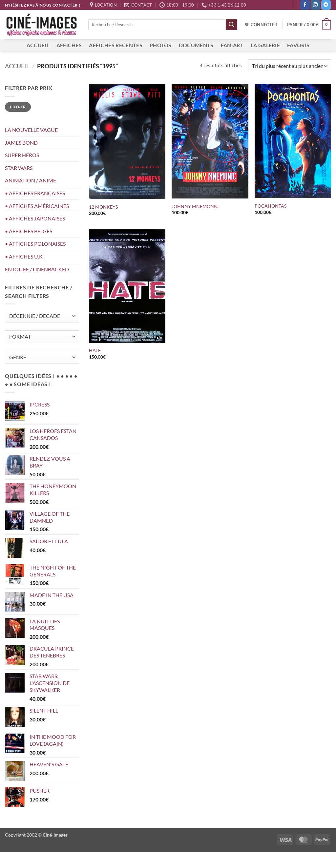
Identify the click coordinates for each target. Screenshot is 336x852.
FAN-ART (232, 45)
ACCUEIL (38, 45)
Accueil (17, 66)
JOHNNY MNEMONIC (195, 206)
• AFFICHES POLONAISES (35, 243)
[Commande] (289, 65)
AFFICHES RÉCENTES (115, 45)
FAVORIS (298, 45)
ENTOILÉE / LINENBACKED (37, 269)
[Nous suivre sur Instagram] (315, 5)
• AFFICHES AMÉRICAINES (37, 206)
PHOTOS (161, 45)
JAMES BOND (21, 142)
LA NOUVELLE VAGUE (31, 130)
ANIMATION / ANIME (30, 180)
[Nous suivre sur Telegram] (326, 5)
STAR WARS (18, 168)
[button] (261, 25)
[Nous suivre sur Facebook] (305, 5)
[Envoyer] (231, 25)
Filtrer (18, 106)
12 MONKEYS (103, 207)
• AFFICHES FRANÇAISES (35, 193)
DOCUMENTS (196, 45)
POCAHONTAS (270, 206)
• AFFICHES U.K (24, 256)
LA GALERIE (265, 45)
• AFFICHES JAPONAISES (35, 218)
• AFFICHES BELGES (28, 231)
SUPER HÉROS (22, 155)
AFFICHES (69, 45)
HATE (95, 350)
